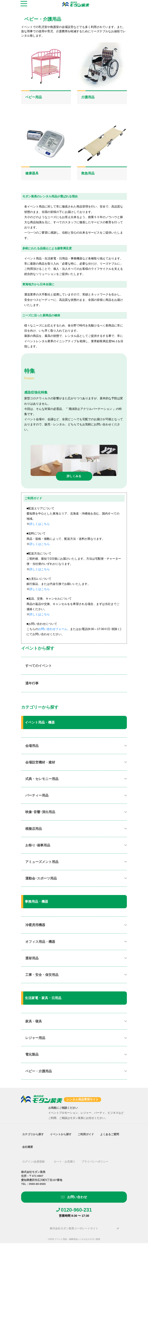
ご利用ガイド (86, 1134)
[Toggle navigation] (23, 4)
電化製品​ (32, 1054)
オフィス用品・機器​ (40, 941)
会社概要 (27, 1146)
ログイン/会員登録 (33, 1161)
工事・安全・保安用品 (41, 975)
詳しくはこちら (39, 524)
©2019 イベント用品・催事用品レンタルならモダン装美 (74, 1239)
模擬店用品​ (33, 828)
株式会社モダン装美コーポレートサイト (74, 1228)
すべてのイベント (38, 665)
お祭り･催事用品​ (37, 845)
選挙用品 (32, 958)
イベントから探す (61, 1134)
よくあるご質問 (109, 1134)
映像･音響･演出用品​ (40, 812)
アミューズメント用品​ (41, 862)
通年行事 (32, 683)
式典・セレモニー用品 (41, 779)
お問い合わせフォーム (52, 629)
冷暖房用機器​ (35, 925)
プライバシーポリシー (94, 1161)
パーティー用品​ (37, 795)
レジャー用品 (35, 1038)
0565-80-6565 (37, 1183)
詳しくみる (74, 476)
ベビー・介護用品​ (38, 1071)
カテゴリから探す (33, 1134)
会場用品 (32, 745)
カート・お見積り (64, 1161)
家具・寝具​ (33, 1021)
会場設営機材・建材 (40, 762)
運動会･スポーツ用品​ (41, 878)
